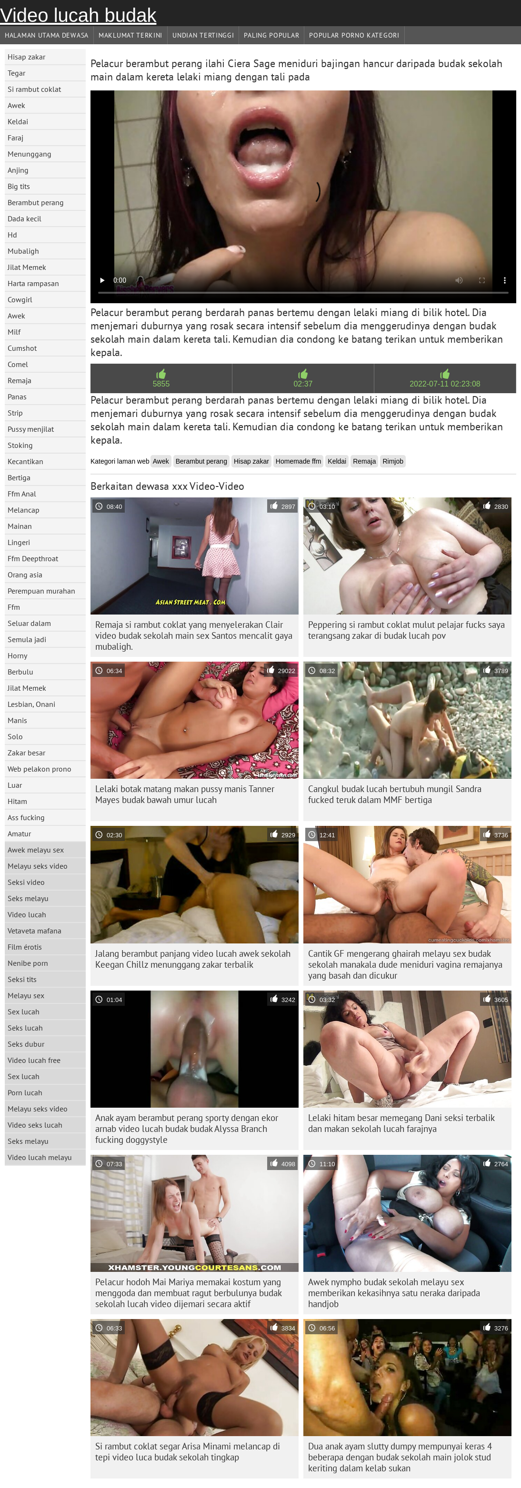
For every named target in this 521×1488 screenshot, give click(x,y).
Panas (17, 396)
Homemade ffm (298, 461)
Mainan (20, 526)
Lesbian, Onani (31, 704)
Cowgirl (20, 299)
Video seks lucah (35, 1125)
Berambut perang (36, 202)
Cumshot (22, 348)
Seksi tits (22, 979)
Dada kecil (24, 218)
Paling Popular (271, 35)
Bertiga (19, 477)
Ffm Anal (22, 493)
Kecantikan (25, 461)
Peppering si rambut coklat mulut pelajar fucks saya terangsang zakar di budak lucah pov (406, 630)
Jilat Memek (27, 267)
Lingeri (19, 542)
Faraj (15, 137)
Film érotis (25, 947)
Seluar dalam (29, 623)
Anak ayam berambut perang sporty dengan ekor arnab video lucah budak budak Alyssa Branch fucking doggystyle (186, 1128)
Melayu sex (26, 995)
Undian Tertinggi (203, 35)
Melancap (24, 510)
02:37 (302, 384)
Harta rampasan (33, 283)
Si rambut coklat (34, 89)
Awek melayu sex (36, 849)
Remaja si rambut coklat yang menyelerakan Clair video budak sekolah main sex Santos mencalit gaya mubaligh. (193, 635)
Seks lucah (25, 1027)
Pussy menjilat (31, 429)
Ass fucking (26, 817)
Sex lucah (24, 1011)
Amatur (19, 833)
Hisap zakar (26, 56)
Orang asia (25, 574)
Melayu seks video (38, 866)
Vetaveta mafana (34, 930)
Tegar (16, 73)
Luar (15, 785)
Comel (18, 364)
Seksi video (26, 882)
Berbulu (20, 671)
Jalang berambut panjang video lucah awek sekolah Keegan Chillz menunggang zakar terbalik (193, 959)
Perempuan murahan (41, 590)
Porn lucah (25, 1092)
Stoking (20, 445)
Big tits (19, 186)
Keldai (18, 121)
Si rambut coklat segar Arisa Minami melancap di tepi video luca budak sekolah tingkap (187, 1451)
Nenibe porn (28, 963)
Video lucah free (34, 1060)
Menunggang (29, 154)
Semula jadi (27, 639)
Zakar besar (26, 752)
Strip (15, 412)
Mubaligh (23, 251)
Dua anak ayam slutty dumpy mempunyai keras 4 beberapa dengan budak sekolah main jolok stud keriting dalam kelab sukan (400, 1457)
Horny (17, 655)
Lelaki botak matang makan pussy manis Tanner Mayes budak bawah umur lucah (184, 794)
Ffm (14, 607)
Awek (16, 105)
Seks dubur (26, 1044)
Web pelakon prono (39, 769)
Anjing (18, 170)
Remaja (19, 380)
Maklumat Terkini (130, 35)
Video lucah (27, 914)
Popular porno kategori (354, 35)
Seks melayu (28, 898)
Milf (14, 332)
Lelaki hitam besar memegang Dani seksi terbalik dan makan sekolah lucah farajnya (401, 1123)
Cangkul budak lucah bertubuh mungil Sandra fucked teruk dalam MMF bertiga (394, 794)
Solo (15, 736)
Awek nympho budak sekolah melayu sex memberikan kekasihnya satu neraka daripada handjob (394, 1292)
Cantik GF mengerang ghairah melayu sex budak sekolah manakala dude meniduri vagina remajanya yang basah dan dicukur (405, 964)
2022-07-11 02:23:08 (445, 384)
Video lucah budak (78, 15)
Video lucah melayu (40, 1157)
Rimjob (392, 461)
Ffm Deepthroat (33, 558)
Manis (17, 720)
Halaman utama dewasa (47, 35)
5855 (161, 384)
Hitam (17, 801)
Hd (12, 234)
